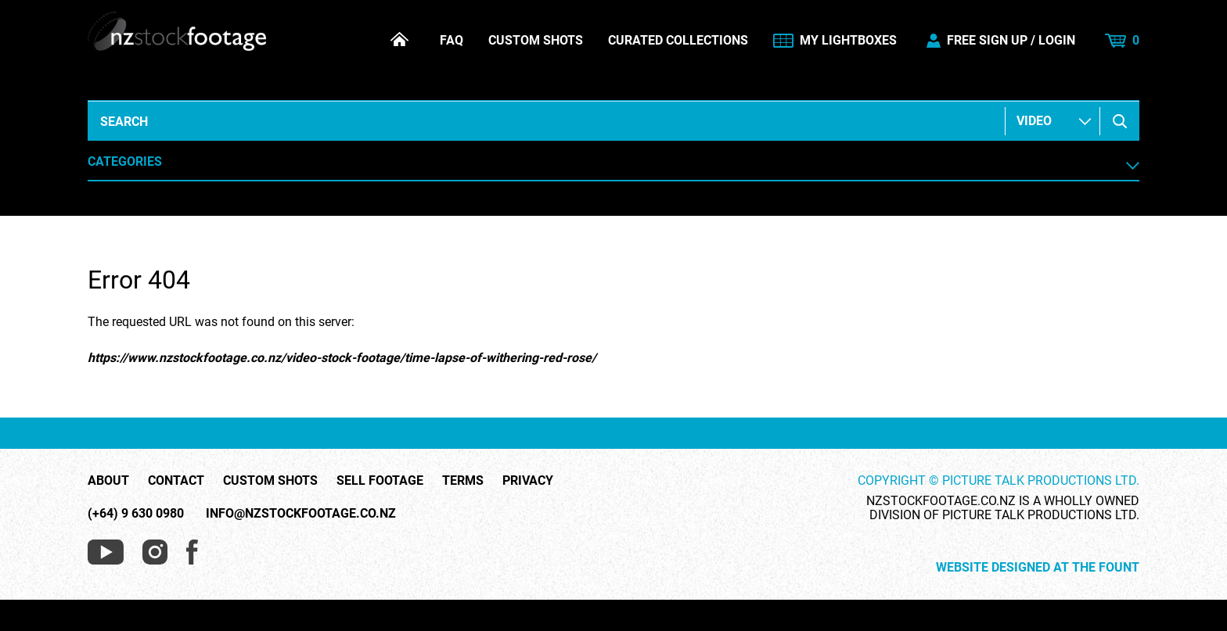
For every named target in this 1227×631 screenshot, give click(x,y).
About (108, 481)
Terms (463, 481)
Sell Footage (379, 481)
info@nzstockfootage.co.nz (301, 513)
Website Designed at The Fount (1037, 568)
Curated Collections (678, 41)
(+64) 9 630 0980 (136, 513)
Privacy (527, 481)
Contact (176, 481)
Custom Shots (535, 41)
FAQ (451, 41)
